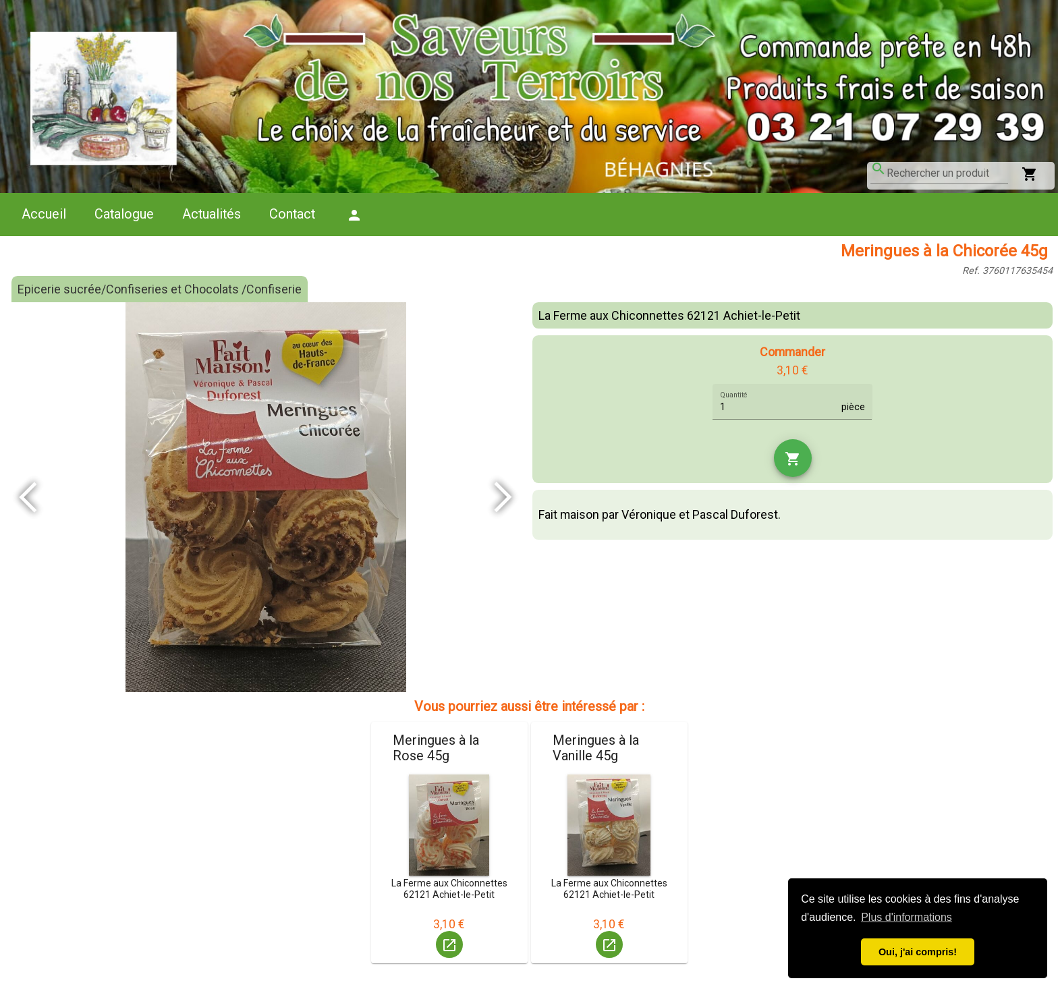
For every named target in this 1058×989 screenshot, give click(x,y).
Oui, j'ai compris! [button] (918, 951)
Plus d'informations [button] (906, 917)
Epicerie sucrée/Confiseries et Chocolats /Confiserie (160, 289)
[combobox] (947, 173)
